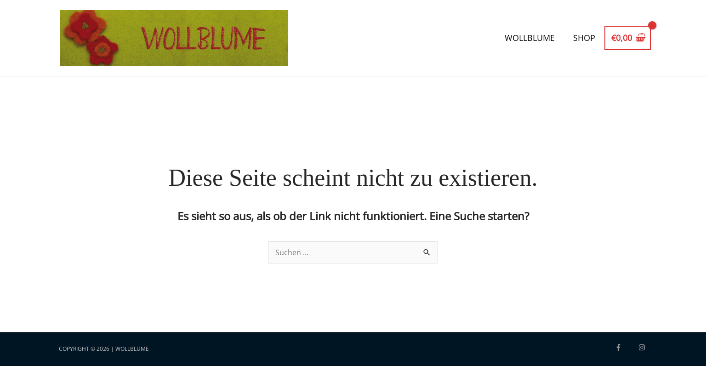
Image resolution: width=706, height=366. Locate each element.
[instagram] (643, 347)
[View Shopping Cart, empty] (627, 38)
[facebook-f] (626, 347)
